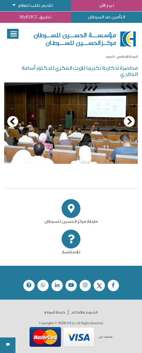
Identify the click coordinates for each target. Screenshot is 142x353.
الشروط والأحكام (84, 312)
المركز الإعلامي (127, 56)
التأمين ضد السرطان (106, 17)
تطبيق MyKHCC (35, 17)
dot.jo (70, 323)
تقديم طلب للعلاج (35, 5)
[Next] (129, 121)
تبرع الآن (106, 5)
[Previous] (12, 121)
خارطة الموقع (54, 312)
